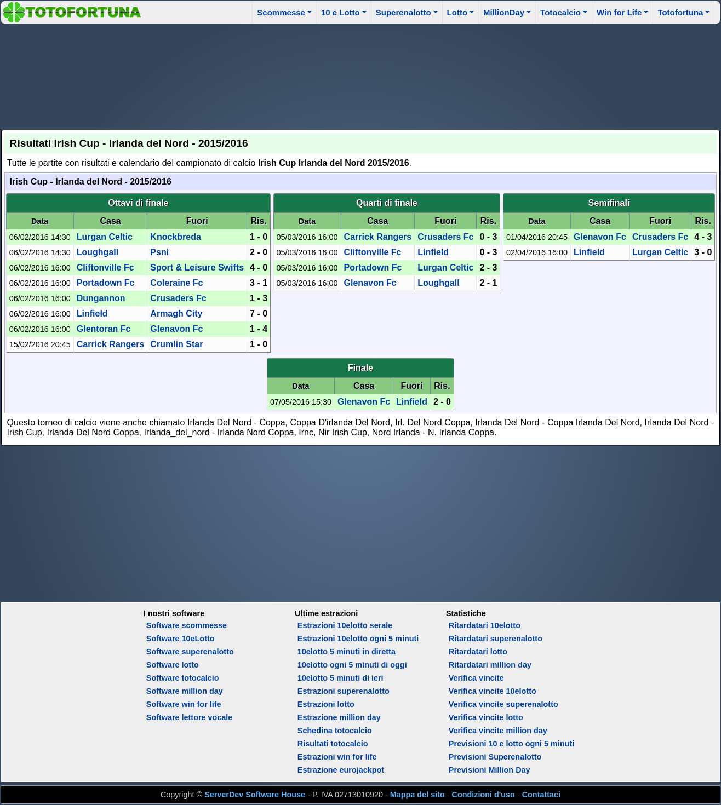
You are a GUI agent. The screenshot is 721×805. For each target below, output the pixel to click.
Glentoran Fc (104, 329)
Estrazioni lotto (325, 704)
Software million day (184, 691)
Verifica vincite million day (498, 730)
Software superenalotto (190, 651)
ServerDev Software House (254, 794)
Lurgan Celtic (105, 237)
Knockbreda (175, 237)
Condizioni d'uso (483, 794)
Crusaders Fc (178, 298)
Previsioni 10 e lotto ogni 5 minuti (511, 743)
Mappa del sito (417, 794)
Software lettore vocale (189, 717)
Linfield (92, 313)
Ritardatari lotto (478, 651)
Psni (159, 252)
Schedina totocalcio (334, 730)
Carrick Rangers (111, 344)
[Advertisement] (360, 75)
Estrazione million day (339, 717)
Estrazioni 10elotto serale (345, 625)
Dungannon (101, 298)
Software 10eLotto (180, 638)
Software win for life (183, 704)
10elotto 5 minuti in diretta (346, 651)
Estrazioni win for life (337, 756)
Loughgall (97, 252)
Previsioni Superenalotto (495, 756)
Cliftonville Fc (105, 267)
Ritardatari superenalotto (495, 638)
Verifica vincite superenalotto (503, 704)
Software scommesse (186, 625)
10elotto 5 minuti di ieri (340, 678)
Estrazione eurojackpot (340, 770)
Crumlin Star (176, 344)
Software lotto (172, 664)
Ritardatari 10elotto (484, 625)
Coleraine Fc (176, 283)
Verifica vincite (476, 678)
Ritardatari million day (490, 664)
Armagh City (176, 313)
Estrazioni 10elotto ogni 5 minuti (358, 638)
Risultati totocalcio (332, 743)
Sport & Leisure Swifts (197, 267)
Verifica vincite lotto (486, 717)
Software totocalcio (182, 678)
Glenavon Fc (176, 329)
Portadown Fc (106, 283)
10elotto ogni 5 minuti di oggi (352, 664)
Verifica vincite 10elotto (492, 691)
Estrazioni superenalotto (343, 691)
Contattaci (541, 794)
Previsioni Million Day (489, 770)
